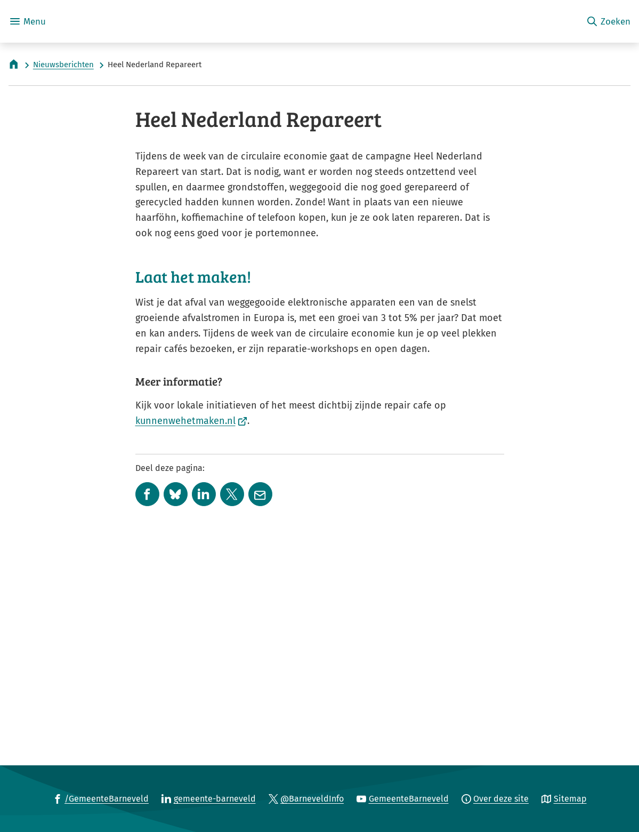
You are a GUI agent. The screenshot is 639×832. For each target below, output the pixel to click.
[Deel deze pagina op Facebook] (147, 702)
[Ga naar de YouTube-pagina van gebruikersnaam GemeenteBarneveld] (403, 798)
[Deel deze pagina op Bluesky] (176, 702)
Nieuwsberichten (63, 64)
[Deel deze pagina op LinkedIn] (204, 702)
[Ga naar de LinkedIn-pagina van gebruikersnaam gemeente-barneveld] (208, 798)
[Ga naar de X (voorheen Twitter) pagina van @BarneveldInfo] (306, 798)
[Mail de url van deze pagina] (260, 702)
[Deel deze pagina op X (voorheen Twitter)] (232, 702)
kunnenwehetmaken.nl (191, 629)
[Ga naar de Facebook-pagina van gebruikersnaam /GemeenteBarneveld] (101, 798)
